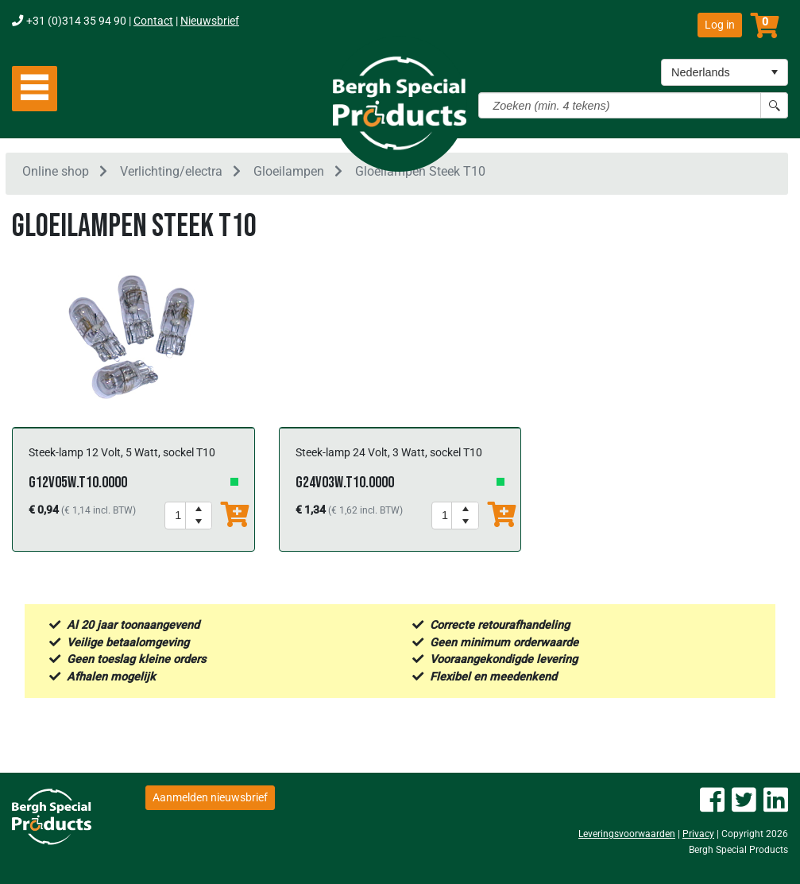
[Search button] (774, 105)
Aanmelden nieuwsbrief (210, 797)
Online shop (55, 173)
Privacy (698, 834)
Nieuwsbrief (209, 21)
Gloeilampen (288, 173)
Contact (153, 21)
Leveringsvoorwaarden (626, 834)
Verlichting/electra (171, 173)
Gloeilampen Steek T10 (420, 173)
